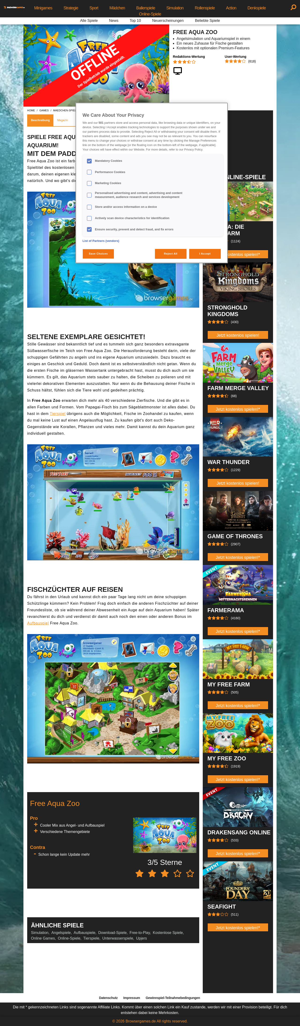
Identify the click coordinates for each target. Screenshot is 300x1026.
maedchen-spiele (65, 110)
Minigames (43, 8)
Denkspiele (257, 8)
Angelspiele (61, 933)
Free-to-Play (140, 933)
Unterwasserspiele (117, 938)
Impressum (131, 998)
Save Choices (98, 253)
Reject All (170, 253)
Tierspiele (91, 938)
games (44, 110)
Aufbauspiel (38, 623)
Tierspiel (57, 414)
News (113, 21)
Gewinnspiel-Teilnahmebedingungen (173, 998)
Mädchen (117, 8)
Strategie (71, 8)
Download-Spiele (112, 933)
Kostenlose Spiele (168, 933)
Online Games (43, 938)
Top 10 (135, 21)
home (31, 110)
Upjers (141, 938)
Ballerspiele (145, 8)
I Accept (204, 253)
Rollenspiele (205, 8)
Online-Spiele (150, 14)
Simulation (175, 8)
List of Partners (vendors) (100, 241)
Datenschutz (108, 998)
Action (231, 8)
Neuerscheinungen (168, 21)
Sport (93, 8)
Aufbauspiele (84, 933)
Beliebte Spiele (207, 21)
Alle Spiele (89, 21)
